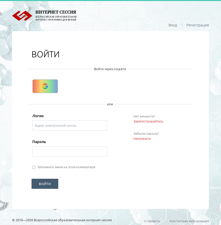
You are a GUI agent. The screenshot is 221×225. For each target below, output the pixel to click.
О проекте (152, 221)
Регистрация (197, 25)
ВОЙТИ (45, 184)
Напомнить (142, 138)
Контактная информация (189, 221)
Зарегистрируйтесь (148, 121)
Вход (173, 25)
